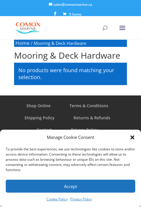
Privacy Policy (81, 199)
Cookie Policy (57, 199)
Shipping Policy (39, 117)
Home (23, 43)
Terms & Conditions (88, 105)
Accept (70, 186)
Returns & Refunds (92, 117)
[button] (132, 137)
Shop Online (38, 105)
